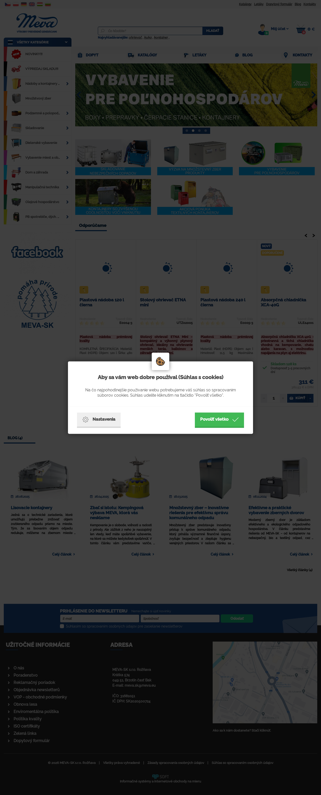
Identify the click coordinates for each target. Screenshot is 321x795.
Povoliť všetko (219, 419)
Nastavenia (98, 419)
